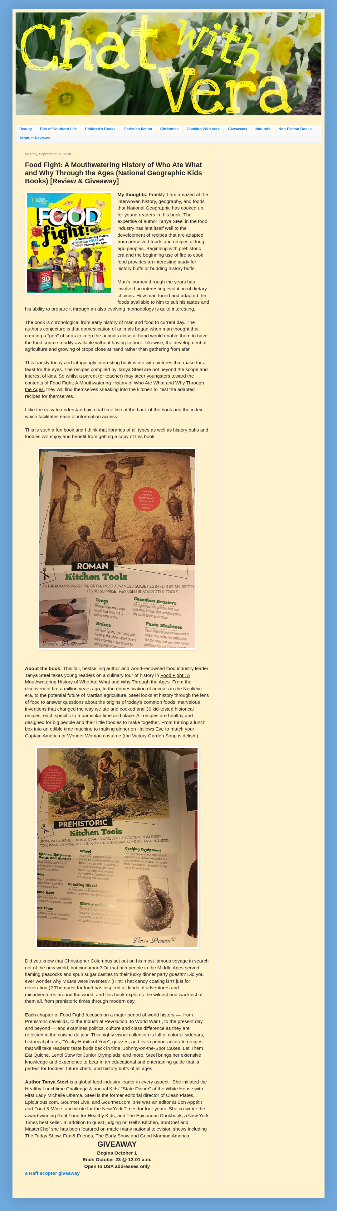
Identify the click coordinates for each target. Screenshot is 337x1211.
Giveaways (237, 129)
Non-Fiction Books (295, 129)
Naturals (262, 129)
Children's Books (100, 129)
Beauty (25, 129)
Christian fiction (138, 129)
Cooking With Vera (203, 129)
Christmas (169, 129)
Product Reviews (35, 138)
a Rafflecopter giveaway (52, 1173)
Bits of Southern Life (58, 129)
